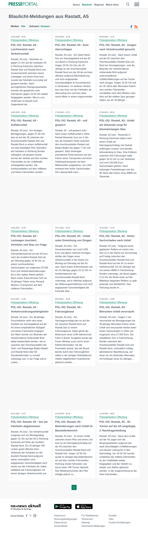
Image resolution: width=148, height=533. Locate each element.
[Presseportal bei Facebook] (25, 516)
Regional (99, 4)
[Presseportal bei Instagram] (34, 515)
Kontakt (112, 515)
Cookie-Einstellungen (120, 522)
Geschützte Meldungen (93, 526)
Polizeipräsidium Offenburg (25, 40)
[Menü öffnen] (136, 4)
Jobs (111, 519)
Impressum (59, 515)
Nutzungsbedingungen (65, 519)
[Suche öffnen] (128, 4)
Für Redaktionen (89, 515)
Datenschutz (60, 522)
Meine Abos (112, 4)
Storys (76, 4)
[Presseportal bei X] (29, 516)
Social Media (60, 526)
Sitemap (85, 522)
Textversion (87, 519)
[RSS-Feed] (136, 26)
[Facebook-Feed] (131, 26)
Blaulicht (87, 4)
